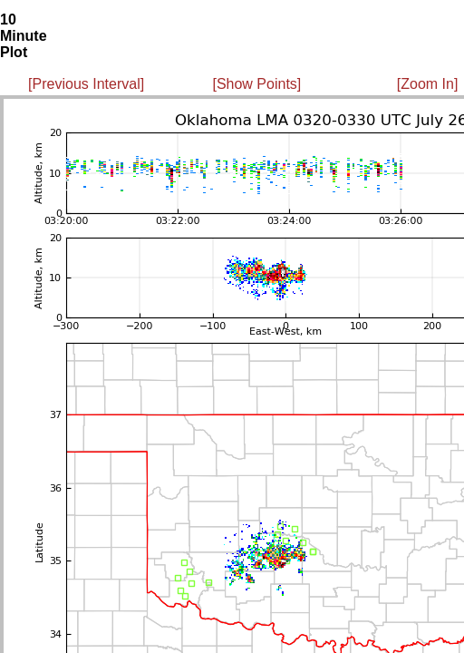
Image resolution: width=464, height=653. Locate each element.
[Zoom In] (428, 84)
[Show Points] (256, 84)
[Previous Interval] (86, 84)
